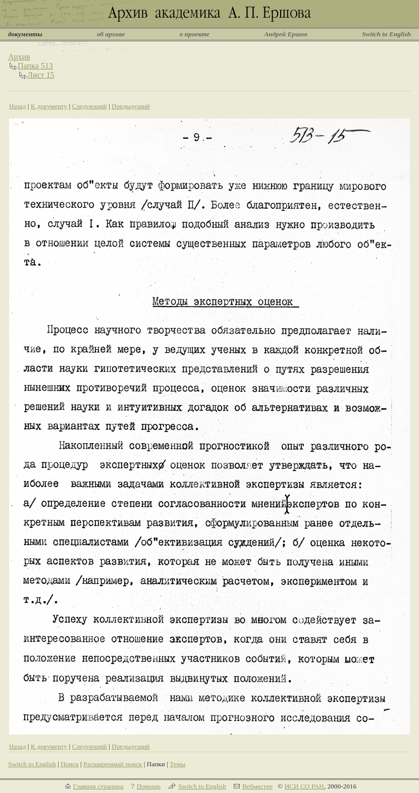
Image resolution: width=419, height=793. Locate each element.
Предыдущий (131, 106)
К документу (49, 106)
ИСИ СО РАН (304, 786)
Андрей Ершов (285, 34)
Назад (17, 106)
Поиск (70, 764)
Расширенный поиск (112, 764)
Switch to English (386, 34)
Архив (19, 56)
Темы (177, 764)
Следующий (89, 106)
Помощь (149, 786)
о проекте (195, 34)
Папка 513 (35, 66)
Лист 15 (41, 75)
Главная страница (98, 786)
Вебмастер (257, 786)
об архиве (111, 34)
